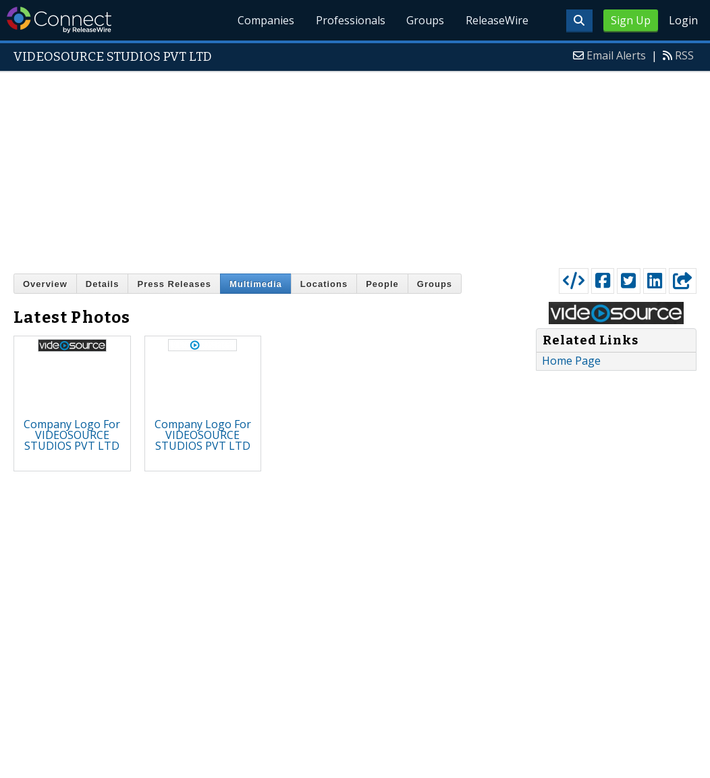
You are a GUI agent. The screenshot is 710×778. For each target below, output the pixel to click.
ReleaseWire (497, 20)
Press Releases (174, 284)
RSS (684, 55)
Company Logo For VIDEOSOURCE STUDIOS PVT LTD (72, 435)
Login (683, 20)
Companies (265, 20)
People (382, 284)
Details (102, 284)
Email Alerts (616, 55)
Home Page (571, 360)
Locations (324, 284)
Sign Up (631, 20)
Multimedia (255, 284)
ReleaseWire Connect (59, 20)
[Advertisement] (355, 166)
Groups (425, 20)
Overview (45, 284)
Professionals (350, 20)
